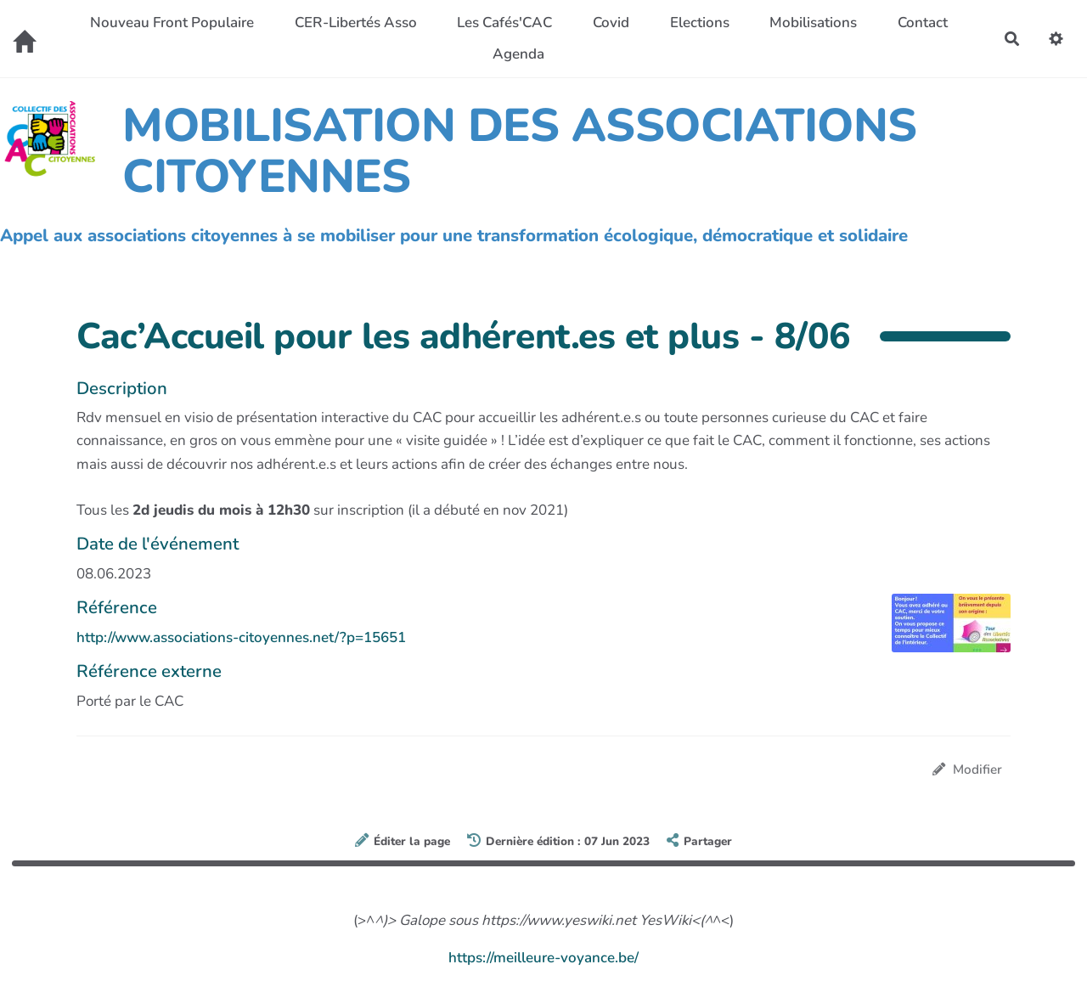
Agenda (518, 54)
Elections (699, 22)
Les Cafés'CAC (504, 22)
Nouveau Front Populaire (172, 22)
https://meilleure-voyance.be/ (543, 957)
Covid (611, 22)
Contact (923, 22)
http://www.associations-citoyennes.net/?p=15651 (241, 637)
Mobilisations (813, 22)
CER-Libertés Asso (356, 22)
